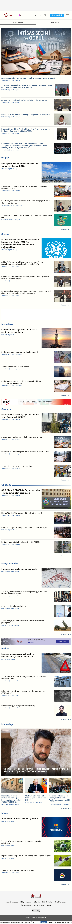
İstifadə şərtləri (26, 905)
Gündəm (6, 485)
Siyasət (5, 234)
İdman (4, 813)
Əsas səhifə (18, 22)
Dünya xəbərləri (9, 563)
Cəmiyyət (6, 409)
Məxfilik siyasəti (38, 905)
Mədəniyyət (7, 724)
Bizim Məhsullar (47, 902)
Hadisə (5, 648)
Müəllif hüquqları (60, 902)
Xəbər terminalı (57, 15)
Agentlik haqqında (12, 902)
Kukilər (48, 905)
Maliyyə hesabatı (25, 902)
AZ (45, 15)
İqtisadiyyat (7, 324)
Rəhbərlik (37, 902)
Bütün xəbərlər (65, 229)
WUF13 (5, 158)
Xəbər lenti (54, 22)
